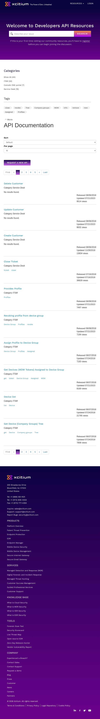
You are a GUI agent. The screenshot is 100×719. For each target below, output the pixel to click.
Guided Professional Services (20, 587)
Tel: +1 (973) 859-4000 (17, 500)
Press (9, 679)
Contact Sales (13, 662)
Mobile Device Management (19, 551)
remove (75, 108)
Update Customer (14, 209)
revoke (18, 108)
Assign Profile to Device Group (21, 342)
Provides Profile (13, 288)
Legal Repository (49, 706)
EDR (9, 539)
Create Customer (13, 235)
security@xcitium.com (28, 515)
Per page (8, 146)
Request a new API (17, 163)
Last (45, 172)
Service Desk (9, 89)
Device (12, 405)
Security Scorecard (15, 630)
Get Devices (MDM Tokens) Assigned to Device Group (34, 369)
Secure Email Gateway (17, 559)
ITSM (6, 81)
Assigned (9, 112)
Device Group (10, 324)
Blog (9, 675)
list (5, 405)
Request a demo (14, 671)
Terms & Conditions (15, 706)
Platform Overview (15, 526)
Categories (12, 71)
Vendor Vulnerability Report (19, 647)
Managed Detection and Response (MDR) (25, 570)
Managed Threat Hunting (18, 579)
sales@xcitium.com (22, 509)
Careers (10, 692)
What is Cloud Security (17, 603)
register (86, 41)
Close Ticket (11, 261)
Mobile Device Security (17, 547)
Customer (11, 683)
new (86, 108)
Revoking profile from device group (23, 315)
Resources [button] (77, 3)
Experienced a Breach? (17, 658)
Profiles (21, 112)
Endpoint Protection (16, 534)
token (11, 378)
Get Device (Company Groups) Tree (23, 423)
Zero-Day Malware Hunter (18, 643)
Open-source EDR (15, 639)
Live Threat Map (14, 635)
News (9, 687)
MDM (56, 108)
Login (90, 3)
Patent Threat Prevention (18, 530)
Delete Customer (13, 183)
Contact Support (14, 667)
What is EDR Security (16, 615)
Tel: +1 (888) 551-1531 (16, 497)
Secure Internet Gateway (18, 555)
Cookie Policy (64, 706)
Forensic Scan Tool (15, 626)
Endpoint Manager (15, 543)
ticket (6, 270)
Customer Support (15, 591)
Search (82, 33)
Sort (6, 138)
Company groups (41, 108)
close (7, 108)
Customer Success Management (21, 583)
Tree (27, 108)
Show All (7, 77)
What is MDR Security (16, 607)
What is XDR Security (16, 611)
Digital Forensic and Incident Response (24, 575)
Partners (11, 696)
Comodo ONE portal (12, 85)
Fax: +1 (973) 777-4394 (17, 503)
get (5, 378)
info (65, 108)
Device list (10, 396)
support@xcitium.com (25, 512)
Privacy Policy (33, 706)
